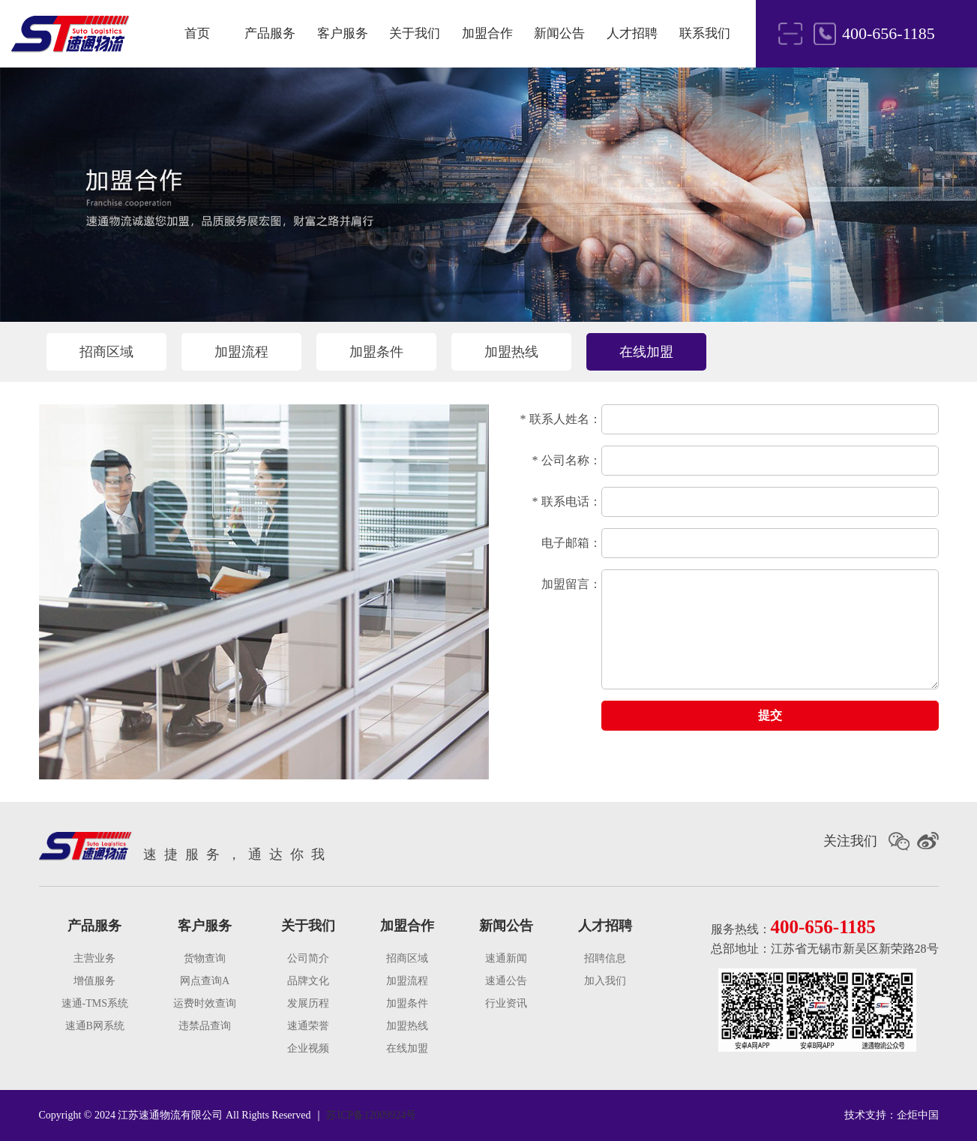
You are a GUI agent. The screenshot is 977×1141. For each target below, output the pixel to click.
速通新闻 (506, 958)
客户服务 (342, 33)
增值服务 (94, 980)
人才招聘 (632, 33)
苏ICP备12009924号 (371, 1115)
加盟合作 (487, 33)
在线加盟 (646, 351)
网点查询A (204, 980)
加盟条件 (376, 351)
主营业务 (94, 958)
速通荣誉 (308, 1025)
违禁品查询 (204, 1025)
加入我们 (605, 980)
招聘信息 (605, 958)
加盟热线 (511, 351)
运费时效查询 (204, 1003)
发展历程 (308, 1003)
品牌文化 (308, 980)
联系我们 (704, 33)
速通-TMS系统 (94, 1003)
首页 (197, 33)
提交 (770, 715)
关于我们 (414, 33)
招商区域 (106, 351)
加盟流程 (241, 351)
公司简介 (308, 958)
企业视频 (308, 1048)
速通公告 (506, 980)
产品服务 (269, 33)
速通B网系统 (94, 1025)
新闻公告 (559, 33)
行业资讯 (506, 1003)
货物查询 (205, 958)
